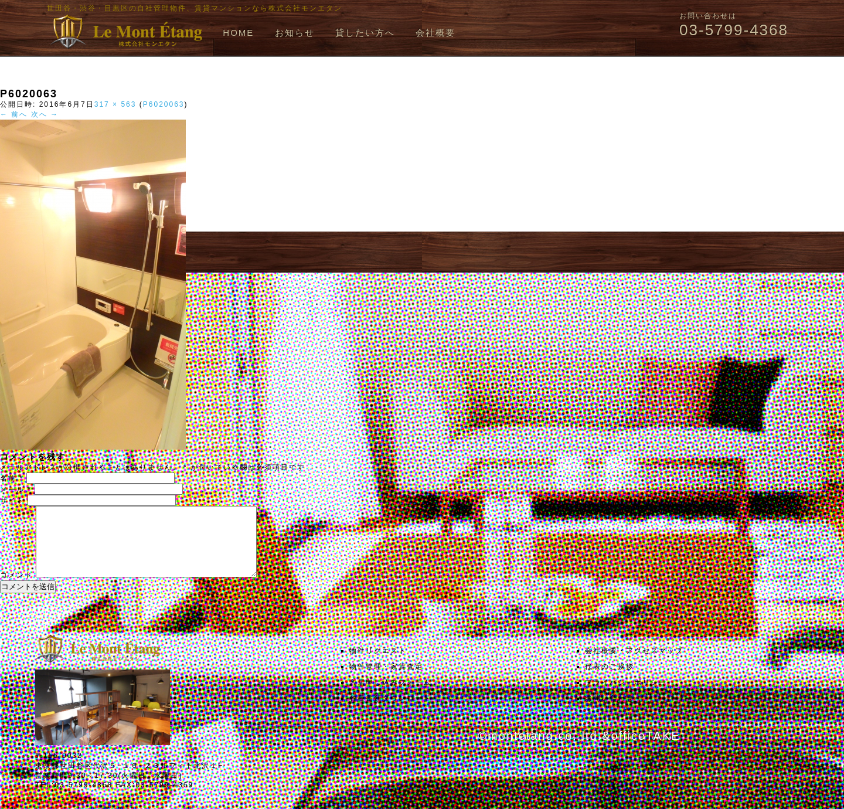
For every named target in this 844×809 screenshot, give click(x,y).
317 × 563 (115, 104)
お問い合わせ (609, 712)
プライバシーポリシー (626, 696)
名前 (11, 478)
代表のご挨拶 (609, 681)
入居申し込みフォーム (390, 696)
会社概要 (435, 33)
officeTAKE (645, 749)
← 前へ (14, 114)
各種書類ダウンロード (390, 712)
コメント (16, 589)
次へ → (45, 114)
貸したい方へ (365, 33)
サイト (12, 501)
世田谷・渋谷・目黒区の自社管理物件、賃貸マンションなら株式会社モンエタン (194, 8)
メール (16, 489)
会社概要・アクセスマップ (634, 665)
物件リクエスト (378, 665)
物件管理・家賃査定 (386, 681)
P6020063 (164, 104)
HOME (238, 33)
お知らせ (295, 33)
